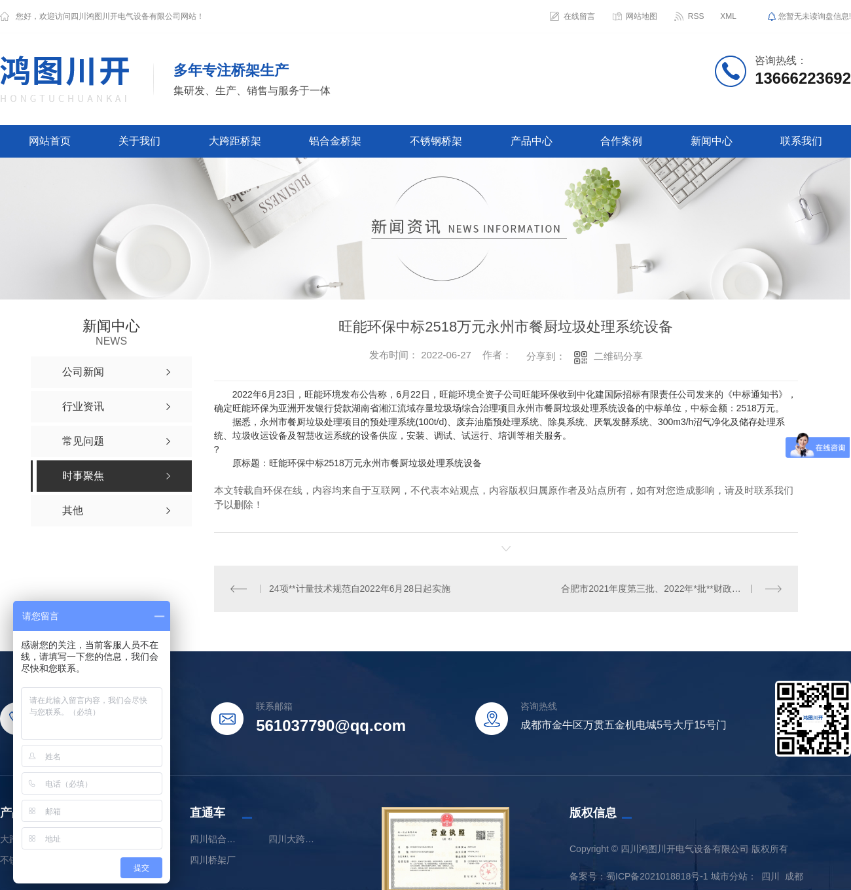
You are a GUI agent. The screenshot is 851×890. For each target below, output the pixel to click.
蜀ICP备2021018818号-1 (657, 875)
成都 (794, 875)
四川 (770, 875)
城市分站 (729, 875)
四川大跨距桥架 (294, 838)
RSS (696, 16)
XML (728, 16)
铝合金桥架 (335, 140)
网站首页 (50, 140)
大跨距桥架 (235, 140)
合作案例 (621, 140)
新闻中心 (712, 140)
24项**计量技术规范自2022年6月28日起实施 (359, 588)
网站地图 (641, 16)
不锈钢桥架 (436, 140)
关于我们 (139, 140)
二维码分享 (618, 356)
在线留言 (579, 16)
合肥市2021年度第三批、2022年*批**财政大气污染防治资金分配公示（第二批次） (671, 588)
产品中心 (531, 140)
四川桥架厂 (213, 859)
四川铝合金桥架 (216, 838)
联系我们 (801, 140)
